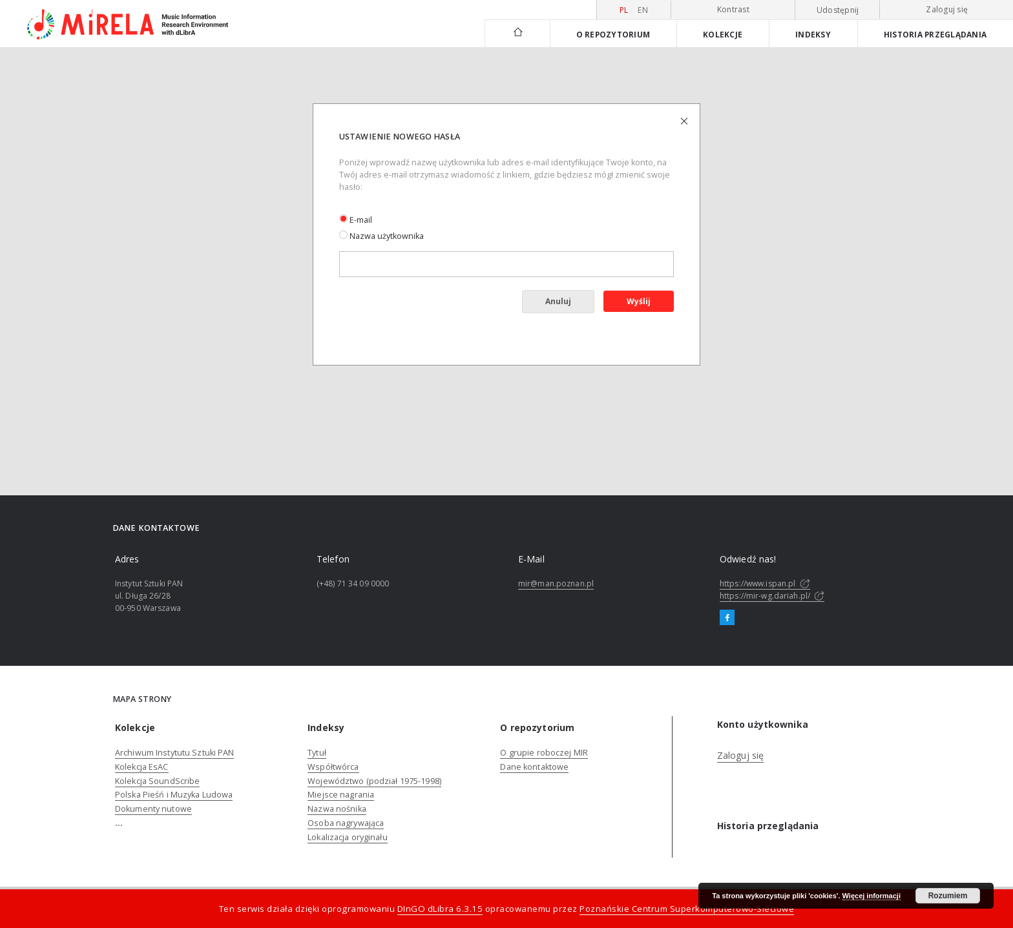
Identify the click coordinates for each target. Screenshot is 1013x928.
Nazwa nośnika (337, 808)
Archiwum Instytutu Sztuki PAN (174, 752)
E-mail (355, 219)
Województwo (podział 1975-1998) (374, 781)
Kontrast (733, 9)
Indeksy (813, 34)
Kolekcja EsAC (142, 766)
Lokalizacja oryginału (348, 837)
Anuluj (558, 301)
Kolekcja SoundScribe (157, 781)
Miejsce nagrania (341, 794)
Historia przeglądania (935, 34)
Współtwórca (333, 766)
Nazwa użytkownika (381, 236)
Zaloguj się (947, 9)
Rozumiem (948, 895)
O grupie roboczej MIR (544, 752)
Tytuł (317, 752)
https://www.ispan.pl (765, 583)
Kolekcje (722, 34)
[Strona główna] (517, 33)
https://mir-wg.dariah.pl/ (772, 595)
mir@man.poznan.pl (556, 583)
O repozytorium (613, 34)
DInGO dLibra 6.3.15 (440, 908)
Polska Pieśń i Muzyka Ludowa (174, 794)
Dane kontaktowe (534, 766)
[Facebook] (727, 618)
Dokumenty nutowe (153, 808)
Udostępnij (838, 10)
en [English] (643, 10)
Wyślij (639, 301)
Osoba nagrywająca (346, 823)
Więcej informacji (871, 896)
